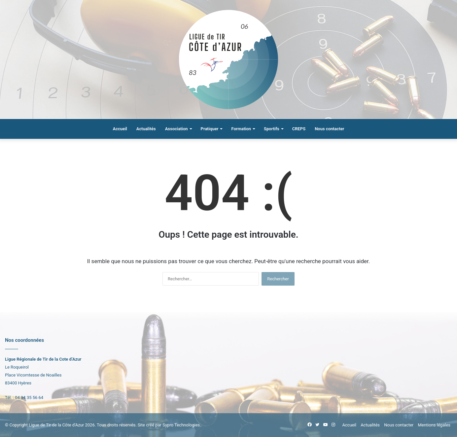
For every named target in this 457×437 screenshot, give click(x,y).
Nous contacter (329, 128)
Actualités (146, 128)
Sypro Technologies (181, 424)
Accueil (120, 128)
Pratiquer (210, 128)
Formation (241, 128)
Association (176, 128)
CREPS (298, 128)
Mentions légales (434, 424)
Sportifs (271, 128)
